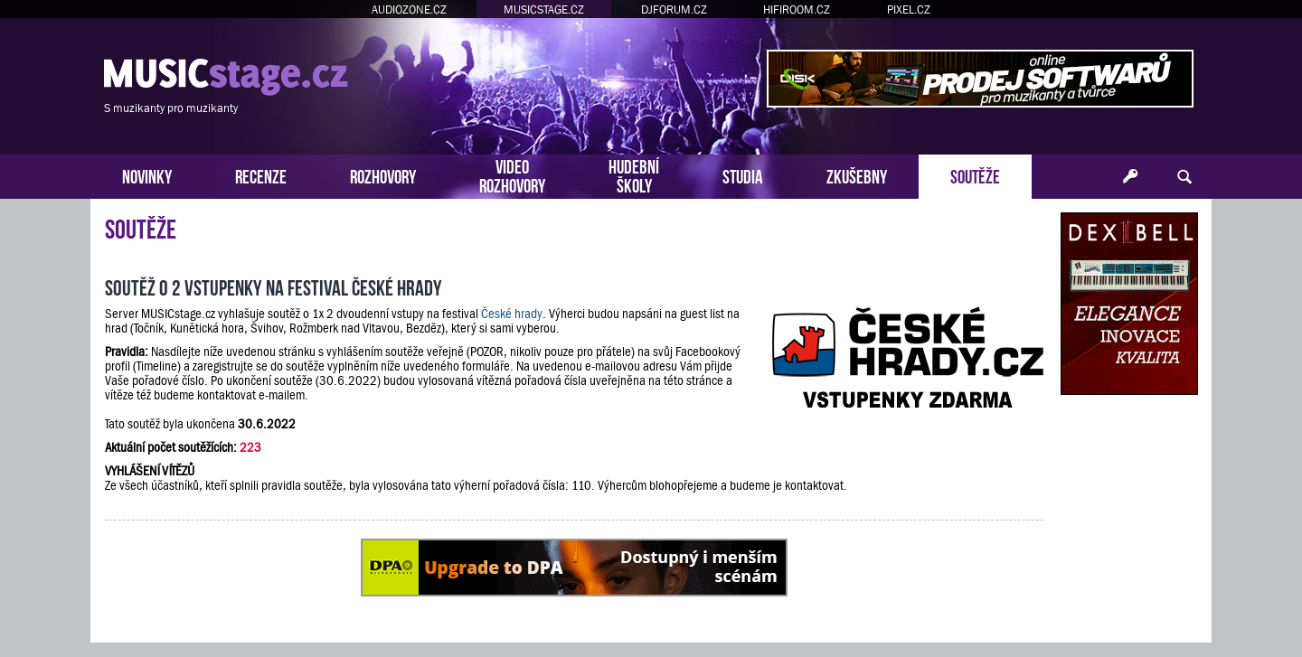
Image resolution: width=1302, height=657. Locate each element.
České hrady (511, 313)
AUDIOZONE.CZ (409, 9)
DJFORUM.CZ (674, 9)
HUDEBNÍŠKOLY (634, 174)
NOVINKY (147, 174)
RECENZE (261, 174)
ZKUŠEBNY (856, 174)
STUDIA (742, 174)
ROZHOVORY (383, 174)
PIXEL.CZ (908, 9)
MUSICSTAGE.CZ (544, 9)
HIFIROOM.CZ (796, 9)
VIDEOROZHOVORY (512, 174)
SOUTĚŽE (975, 174)
